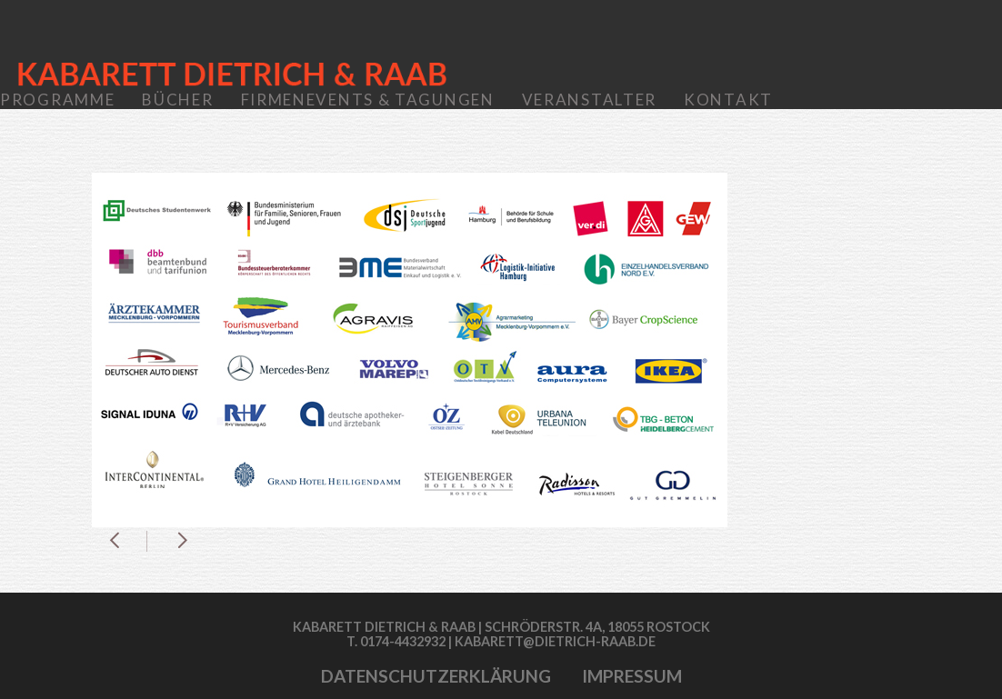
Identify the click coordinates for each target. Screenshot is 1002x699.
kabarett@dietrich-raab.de (555, 641)
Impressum (632, 675)
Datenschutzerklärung (436, 675)
